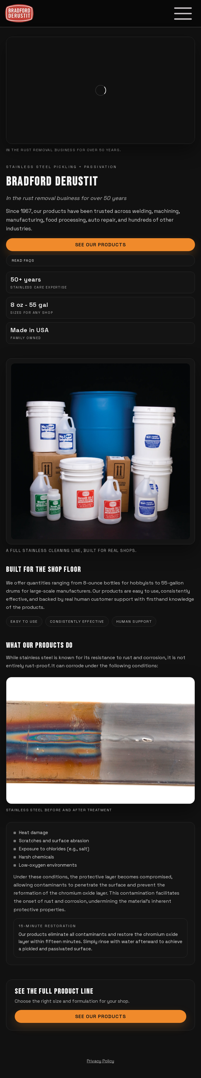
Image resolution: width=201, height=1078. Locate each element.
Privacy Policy (100, 1061)
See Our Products (100, 245)
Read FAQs (23, 260)
